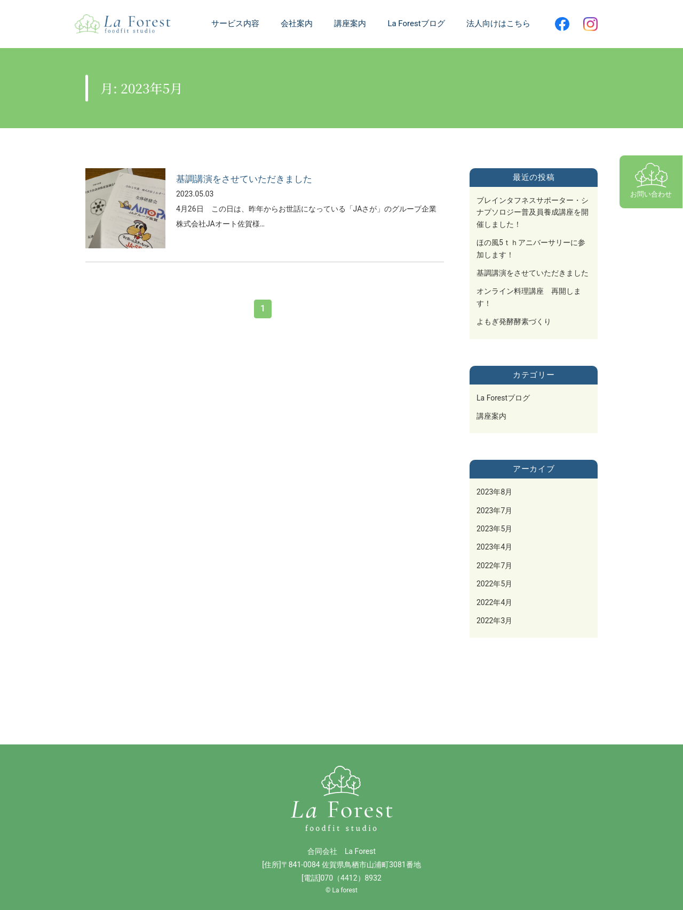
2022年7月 (494, 565)
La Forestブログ (503, 398)
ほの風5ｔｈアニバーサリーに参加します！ (530, 248)
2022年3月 (494, 620)
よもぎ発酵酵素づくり (513, 321)
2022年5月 (494, 583)
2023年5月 (494, 528)
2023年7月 (494, 510)
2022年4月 (494, 602)
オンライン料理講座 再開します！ (528, 297)
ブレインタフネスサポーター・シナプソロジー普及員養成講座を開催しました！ (532, 212)
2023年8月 (494, 492)
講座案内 (491, 416)
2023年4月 (494, 547)
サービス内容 (235, 23)
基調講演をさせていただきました (532, 273)
